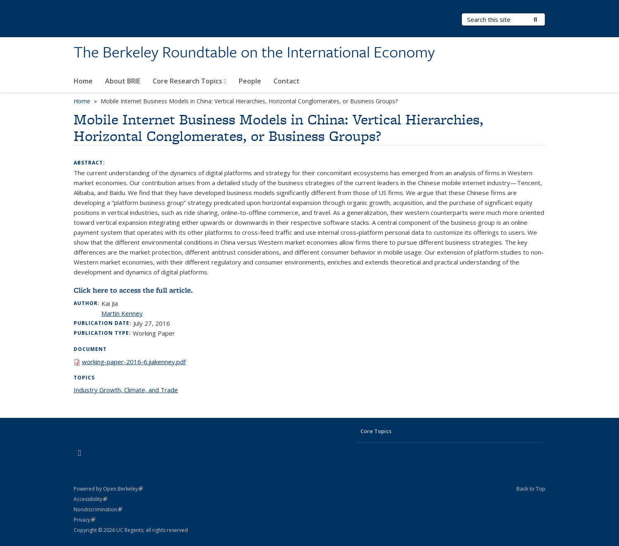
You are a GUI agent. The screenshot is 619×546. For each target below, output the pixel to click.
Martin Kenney (122, 313)
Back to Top (530, 488)
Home (83, 81)
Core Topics (375, 431)
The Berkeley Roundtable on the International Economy (254, 52)
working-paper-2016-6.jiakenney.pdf (134, 362)
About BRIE (122, 81)
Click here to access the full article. (133, 290)
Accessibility (90, 499)
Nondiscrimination (98, 509)
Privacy (84, 519)
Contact (287, 81)
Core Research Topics (189, 81)
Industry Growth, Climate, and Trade (126, 390)
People (250, 81)
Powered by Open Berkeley (108, 488)
